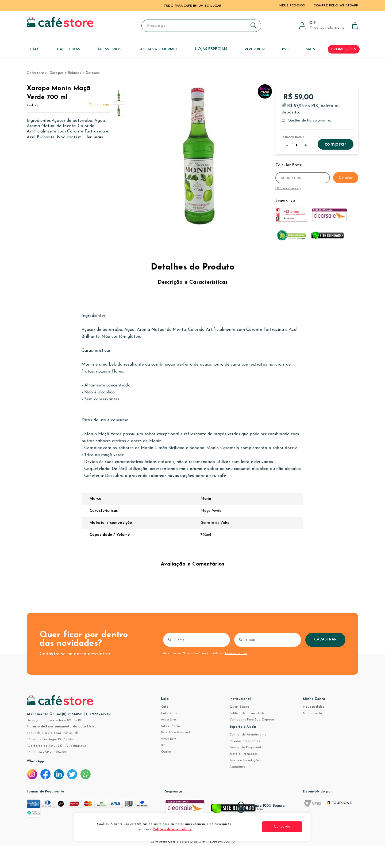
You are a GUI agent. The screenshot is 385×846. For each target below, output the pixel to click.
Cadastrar (325, 640)
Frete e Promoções (243, 754)
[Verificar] (233, 810)
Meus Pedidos (292, 5)
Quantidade (294, 137)
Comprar (335, 144)
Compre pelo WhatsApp (336, 5)
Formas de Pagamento (246, 747)
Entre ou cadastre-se (327, 28)
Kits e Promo (170, 726)
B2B (164, 745)
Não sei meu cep (288, 188)
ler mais (95, 137)
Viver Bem (168, 739)
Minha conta (312, 713)
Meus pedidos (313, 706)
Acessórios (168, 719)
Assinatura (237, 766)
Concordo (282, 827)
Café (164, 706)
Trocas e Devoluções (245, 760)
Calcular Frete (288, 165)
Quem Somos (239, 706)
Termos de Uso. (236, 653)
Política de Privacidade (247, 713)
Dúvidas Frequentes (244, 741)
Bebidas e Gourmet (175, 732)
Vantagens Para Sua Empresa (251, 719)
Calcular (346, 178)
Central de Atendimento (248, 734)
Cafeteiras (169, 713)
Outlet (166, 751)
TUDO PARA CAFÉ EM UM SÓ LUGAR (192, 5)
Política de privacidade (172, 829)
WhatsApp (35, 761)
